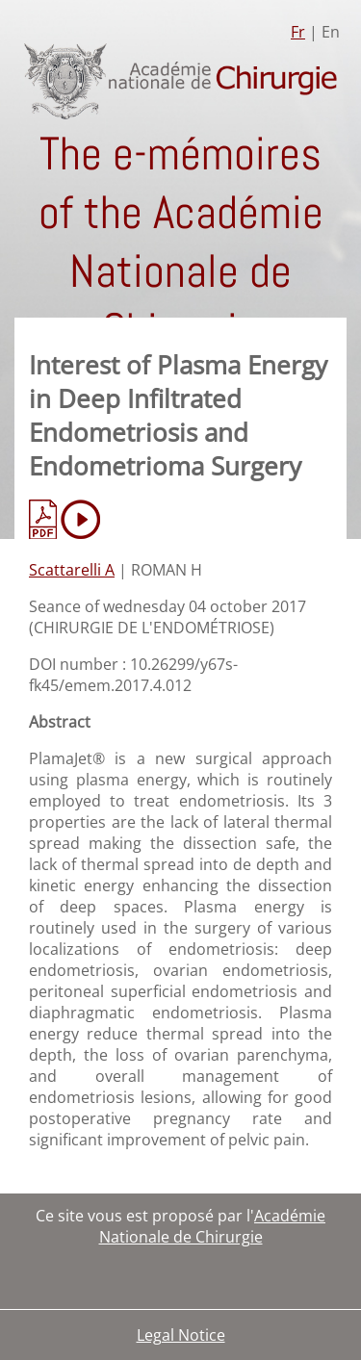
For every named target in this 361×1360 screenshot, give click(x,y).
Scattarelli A (72, 569)
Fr (298, 31)
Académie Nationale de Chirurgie (212, 1226)
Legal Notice (181, 1335)
